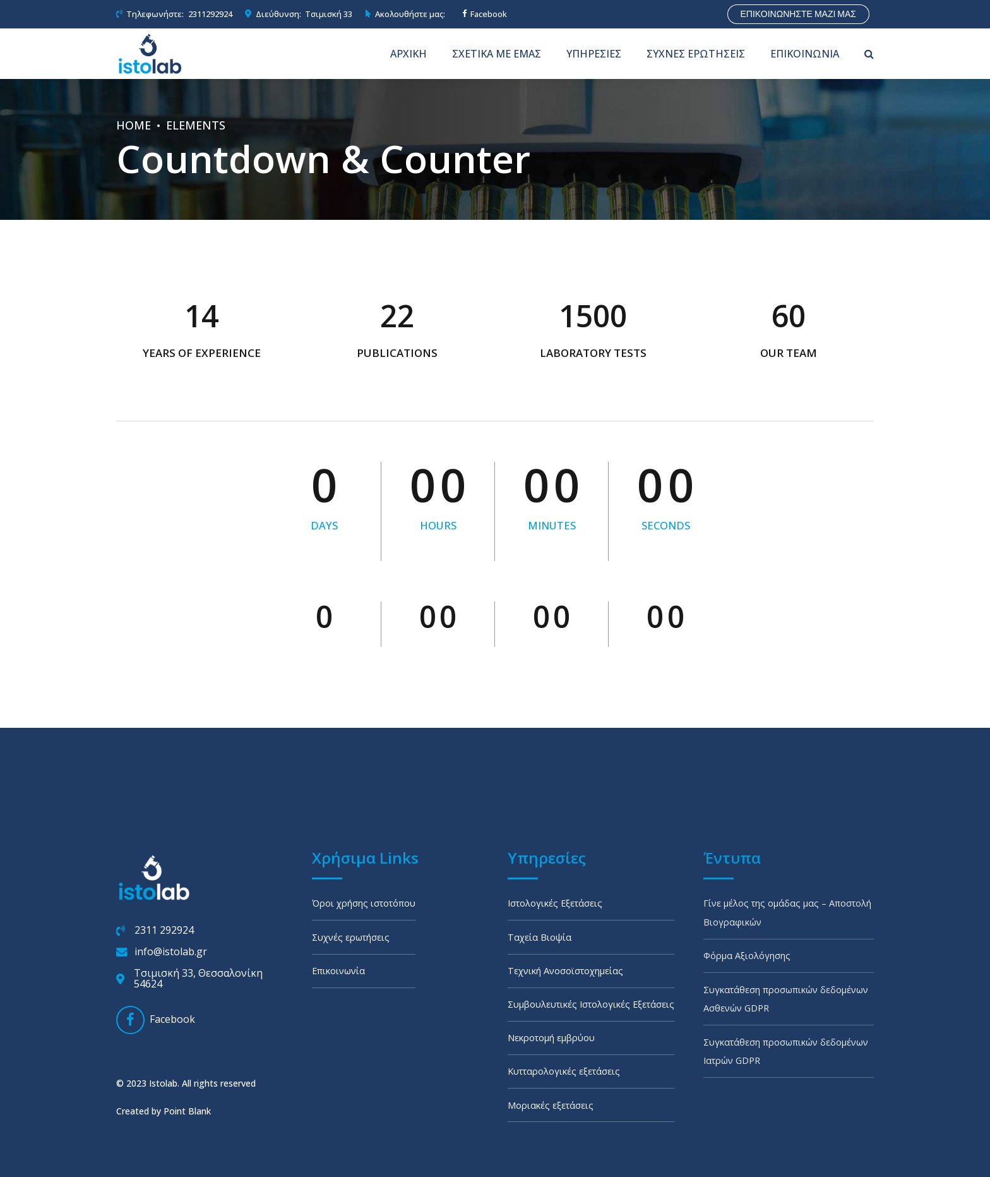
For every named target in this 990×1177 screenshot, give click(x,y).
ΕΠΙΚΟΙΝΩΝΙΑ (804, 54)
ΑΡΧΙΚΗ (408, 54)
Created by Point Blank (163, 1085)
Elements (195, 125)
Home (133, 125)
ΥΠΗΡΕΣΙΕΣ (593, 54)
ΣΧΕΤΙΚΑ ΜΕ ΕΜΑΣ (496, 54)
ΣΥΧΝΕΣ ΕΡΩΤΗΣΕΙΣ (696, 54)
